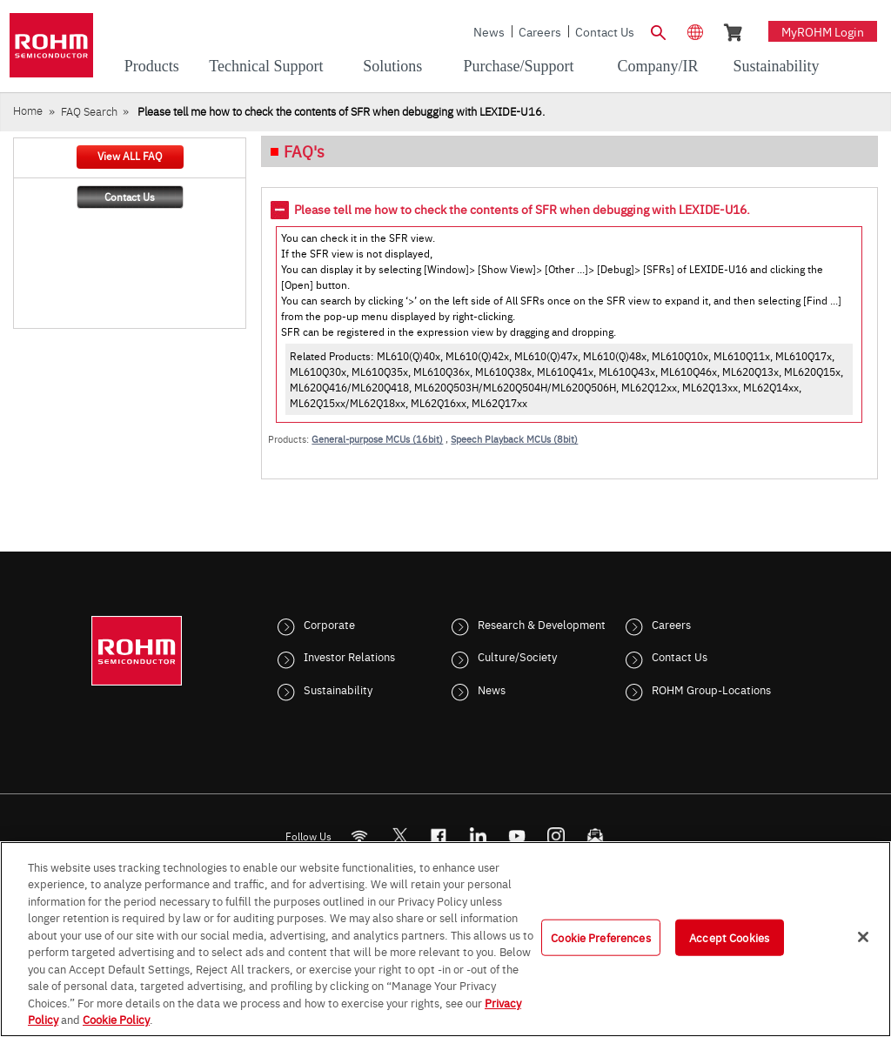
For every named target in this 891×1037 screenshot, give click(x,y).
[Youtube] (517, 835)
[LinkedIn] (478, 835)
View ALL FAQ (129, 156)
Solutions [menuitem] (392, 66)
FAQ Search (89, 111)
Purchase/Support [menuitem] (518, 66)
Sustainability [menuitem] (776, 66)
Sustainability (338, 689)
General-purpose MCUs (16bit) (377, 438)
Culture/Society (517, 656)
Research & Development (542, 624)
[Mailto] (595, 835)
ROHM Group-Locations (711, 689)
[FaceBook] (439, 835)
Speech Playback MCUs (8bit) (514, 438)
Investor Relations (349, 656)
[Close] (863, 937)
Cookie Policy (116, 1019)
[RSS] (360, 835)
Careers (540, 31)
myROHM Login (822, 31)
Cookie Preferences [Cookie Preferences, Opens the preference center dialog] (600, 937)
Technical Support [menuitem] (266, 66)
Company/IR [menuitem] (658, 66)
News (489, 31)
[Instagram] (556, 835)
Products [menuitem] (151, 66)
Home (28, 110)
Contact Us (604, 31)
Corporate (329, 624)
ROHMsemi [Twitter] (399, 835)
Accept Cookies (729, 937)
